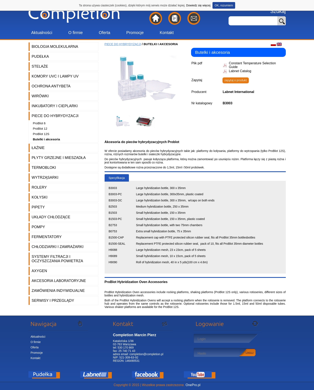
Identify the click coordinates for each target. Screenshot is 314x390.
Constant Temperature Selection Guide (252, 65)
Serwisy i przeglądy (53, 300)
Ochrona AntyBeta (51, 86)
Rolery (39, 187)
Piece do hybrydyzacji (55, 116)
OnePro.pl (193, 385)
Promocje (135, 32)
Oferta (104, 32)
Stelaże (40, 66)
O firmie (75, 32)
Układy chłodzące (51, 217)
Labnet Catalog (240, 71)
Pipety (38, 207)
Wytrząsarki (45, 177)
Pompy (38, 227)
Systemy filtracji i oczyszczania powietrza (57, 259)
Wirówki (40, 96)
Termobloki (44, 168)
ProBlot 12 (40, 128)
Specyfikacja (117, 178)
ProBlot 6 (39, 123)
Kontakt (167, 32)
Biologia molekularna (55, 47)
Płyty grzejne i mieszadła (59, 158)
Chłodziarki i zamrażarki (58, 247)
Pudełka (40, 56)
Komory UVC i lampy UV (55, 76)
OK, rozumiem (224, 5)
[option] (124, 121)
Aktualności (41, 32)
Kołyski (40, 197)
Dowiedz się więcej (198, 5)
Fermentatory (47, 237)
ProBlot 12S (41, 134)
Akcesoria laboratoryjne (59, 281)
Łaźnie (38, 148)
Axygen (39, 271)
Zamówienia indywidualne (58, 291)
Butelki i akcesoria (46, 139)
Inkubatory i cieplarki (55, 106)
